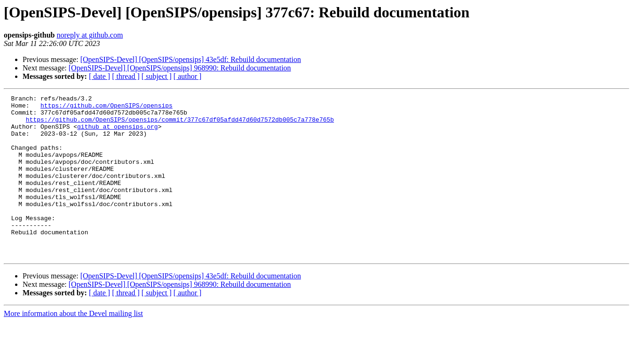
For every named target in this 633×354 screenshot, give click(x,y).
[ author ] (188, 76)
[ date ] (99, 76)
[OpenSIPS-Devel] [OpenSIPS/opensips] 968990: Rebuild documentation (180, 68)
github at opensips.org (117, 133)
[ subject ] (157, 76)
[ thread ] (126, 76)
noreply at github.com (90, 35)
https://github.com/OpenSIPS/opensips (106, 108)
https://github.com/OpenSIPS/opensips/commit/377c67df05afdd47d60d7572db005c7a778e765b (180, 125)
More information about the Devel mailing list (73, 346)
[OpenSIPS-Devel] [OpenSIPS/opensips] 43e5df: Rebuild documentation (190, 59)
